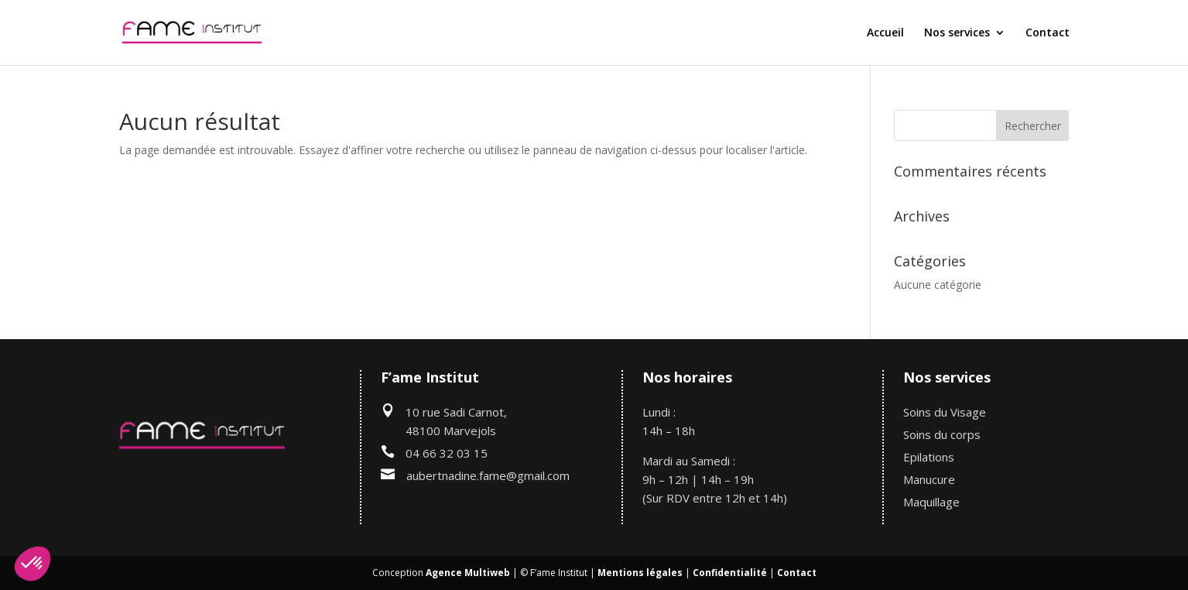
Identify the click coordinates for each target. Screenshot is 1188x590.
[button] (32, 563)
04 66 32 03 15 (447, 453)
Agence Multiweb (468, 572)
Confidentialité (730, 572)
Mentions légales (640, 572)
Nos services (957, 33)
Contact (1047, 33)
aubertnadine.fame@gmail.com (488, 475)
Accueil (885, 33)
